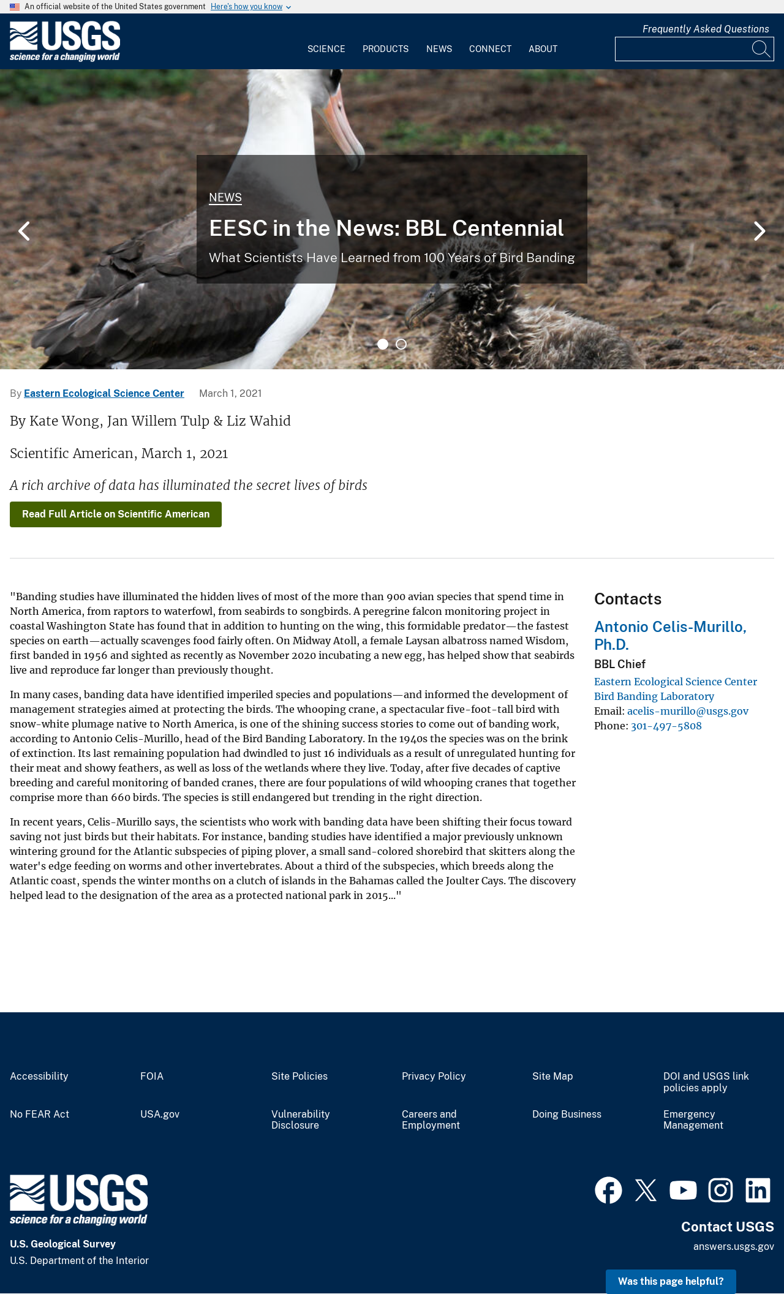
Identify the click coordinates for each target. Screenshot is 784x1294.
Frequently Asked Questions (706, 29)
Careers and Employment (431, 1120)
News (439, 49)
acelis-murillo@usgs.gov (687, 711)
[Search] (762, 49)
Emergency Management (693, 1120)
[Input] (694, 49)
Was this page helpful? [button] (671, 1281)
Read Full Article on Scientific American (115, 514)
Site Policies (299, 1076)
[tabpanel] (392, 219)
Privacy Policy (434, 1076)
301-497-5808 (666, 726)
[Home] (65, 59)
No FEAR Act (39, 1114)
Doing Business (566, 1114)
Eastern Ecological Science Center (104, 393)
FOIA (152, 1076)
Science (326, 49)
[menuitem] (326, 41)
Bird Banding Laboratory (654, 696)
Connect (490, 49)
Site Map (552, 1076)
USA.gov (159, 1114)
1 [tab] (382, 344)
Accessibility (39, 1076)
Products (386, 49)
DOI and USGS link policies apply (706, 1082)
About (543, 49)
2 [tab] (401, 344)
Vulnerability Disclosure (300, 1120)
